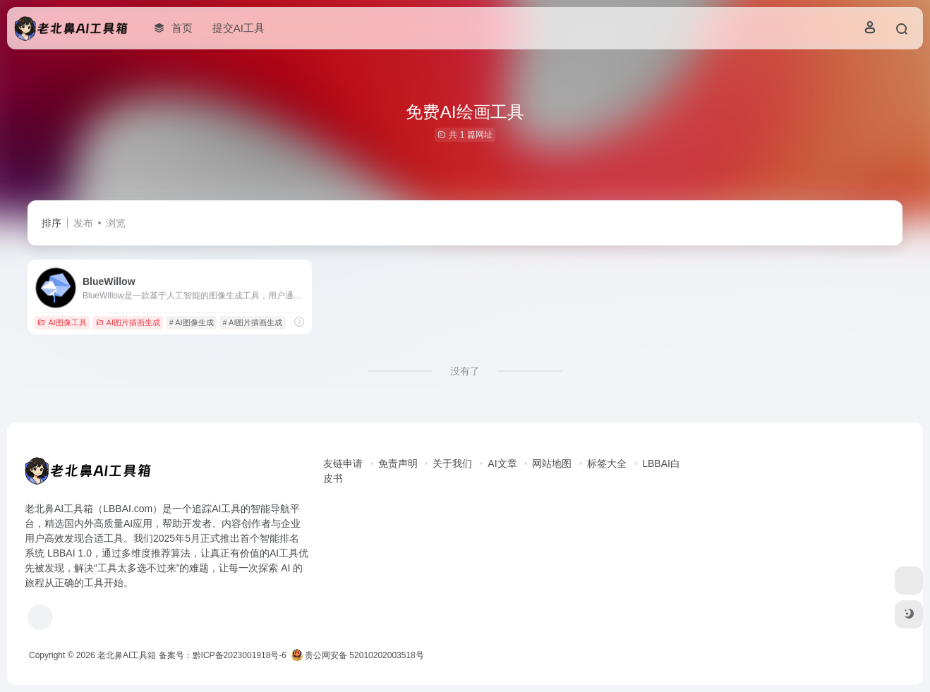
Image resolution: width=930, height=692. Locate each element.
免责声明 (398, 463)
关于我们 (452, 463)
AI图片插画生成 (128, 322)
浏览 (116, 223)
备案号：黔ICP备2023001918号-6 (222, 655)
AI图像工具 (61, 322)
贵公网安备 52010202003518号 (357, 655)
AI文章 (502, 463)
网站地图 (552, 463)
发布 (83, 223)
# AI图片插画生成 (253, 322)
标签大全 (607, 463)
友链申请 (343, 463)
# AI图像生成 (191, 322)
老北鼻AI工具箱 (126, 655)
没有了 (465, 371)
